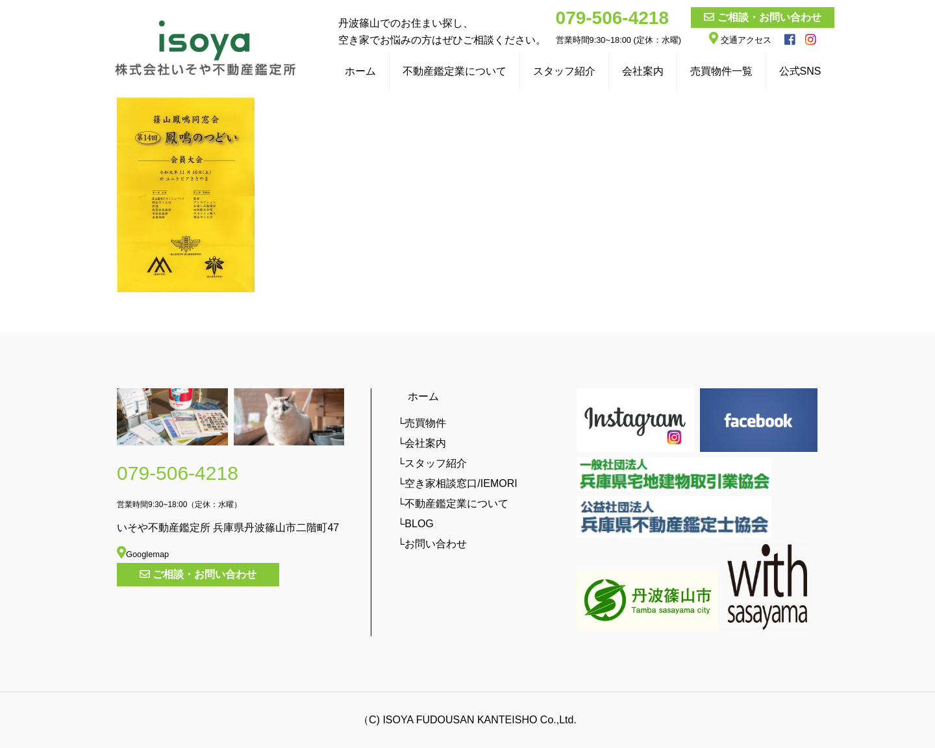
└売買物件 (421, 423)
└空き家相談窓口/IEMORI (457, 483)
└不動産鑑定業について (452, 503)
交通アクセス (740, 40)
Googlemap (143, 554)
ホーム (418, 396)
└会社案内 (421, 443)
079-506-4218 (612, 18)
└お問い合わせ (432, 543)
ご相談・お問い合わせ (769, 17)
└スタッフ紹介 (432, 463)
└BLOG (415, 523)
